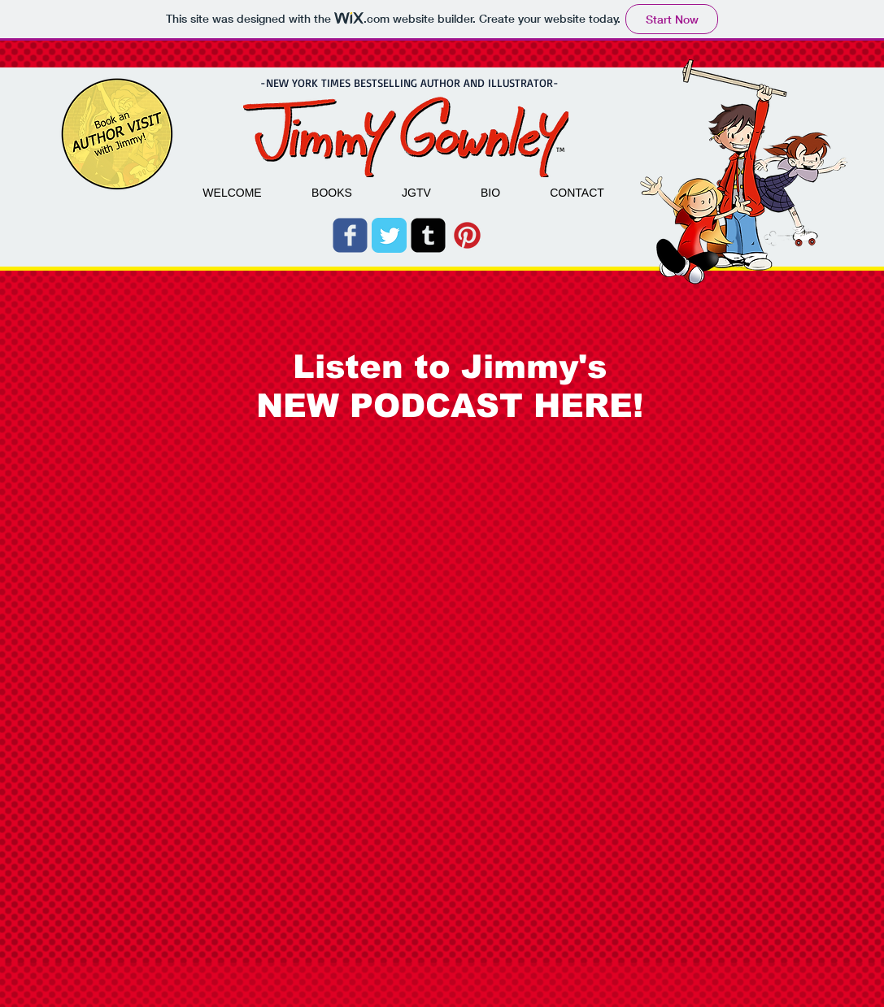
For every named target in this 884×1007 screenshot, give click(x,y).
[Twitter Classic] (389, 235)
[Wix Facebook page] (350, 235)
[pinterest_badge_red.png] (467, 235)
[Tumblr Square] (428, 235)
